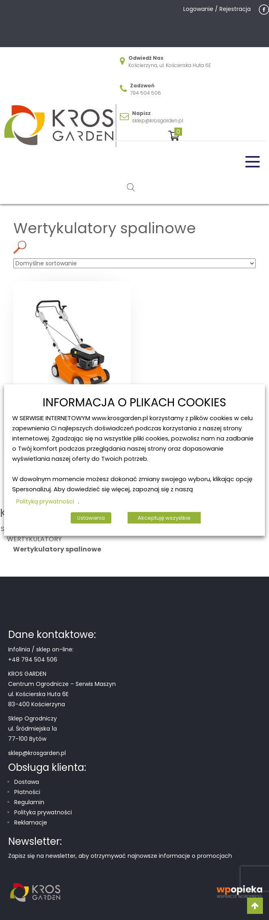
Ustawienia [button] (91, 517)
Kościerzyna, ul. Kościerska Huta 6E (169, 65)
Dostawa (26, 782)
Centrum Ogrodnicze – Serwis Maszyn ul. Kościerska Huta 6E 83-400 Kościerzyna (62, 694)
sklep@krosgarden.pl (157, 120)
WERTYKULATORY (34, 539)
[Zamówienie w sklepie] (134, 263)
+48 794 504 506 (32, 659)
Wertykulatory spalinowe (57, 549)
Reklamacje (30, 822)
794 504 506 (145, 92)
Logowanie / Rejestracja (217, 9)
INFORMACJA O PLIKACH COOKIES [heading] (134, 403)
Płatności (27, 792)
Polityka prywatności (43, 812)
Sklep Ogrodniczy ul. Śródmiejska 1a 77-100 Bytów (32, 728)
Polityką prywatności (45, 501)
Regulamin (29, 802)
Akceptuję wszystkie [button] (164, 517)
